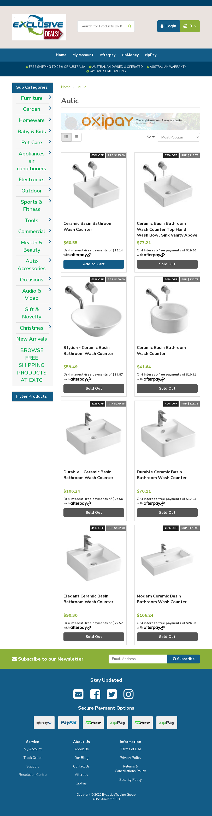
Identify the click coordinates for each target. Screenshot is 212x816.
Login (168, 26)
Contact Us (81, 766)
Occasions (31, 279)
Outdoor (31, 190)
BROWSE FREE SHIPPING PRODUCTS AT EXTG (31, 365)
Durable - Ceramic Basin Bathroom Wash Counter (88, 475)
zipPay (150, 54)
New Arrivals (31, 338)
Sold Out (167, 264)
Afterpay (107, 54)
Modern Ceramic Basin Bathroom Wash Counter (162, 599)
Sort (150, 137)
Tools (31, 220)
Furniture (32, 98)
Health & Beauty (31, 246)
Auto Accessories (31, 265)
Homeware (32, 120)
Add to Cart (94, 264)
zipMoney (130, 54)
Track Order (32, 757)
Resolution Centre (32, 774)
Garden (31, 109)
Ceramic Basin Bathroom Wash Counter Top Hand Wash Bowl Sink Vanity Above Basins (167, 232)
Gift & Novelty (31, 313)
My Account (83, 54)
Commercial (31, 231)
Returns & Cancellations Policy (130, 769)
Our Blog (81, 757)
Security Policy (130, 779)
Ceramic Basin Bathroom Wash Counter (88, 226)
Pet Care (31, 142)
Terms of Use (130, 749)
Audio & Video (31, 294)
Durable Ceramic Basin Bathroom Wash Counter (162, 475)
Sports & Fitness (31, 205)
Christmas (31, 327)
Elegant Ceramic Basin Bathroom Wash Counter (88, 599)
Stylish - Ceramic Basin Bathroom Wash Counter (88, 350)
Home (61, 54)
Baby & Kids (31, 131)
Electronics (32, 179)
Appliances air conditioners (31, 161)
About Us (81, 749)
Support (32, 766)
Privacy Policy (130, 757)
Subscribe (184, 658)
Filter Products (31, 396)
